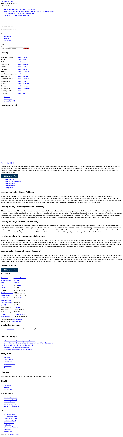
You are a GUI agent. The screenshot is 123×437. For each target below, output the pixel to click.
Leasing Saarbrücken (24, 83)
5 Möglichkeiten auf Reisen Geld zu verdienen (18, 349)
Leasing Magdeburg (24, 88)
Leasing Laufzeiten (10, 179)
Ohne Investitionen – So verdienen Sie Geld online (19, 13)
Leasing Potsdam (23, 64)
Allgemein (7, 358)
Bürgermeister (5, 316)
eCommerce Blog (9, 414)
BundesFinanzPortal (7, 26)
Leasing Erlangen (17, 319)
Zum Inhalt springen (7, 1)
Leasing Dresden (23, 86)
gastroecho (7, 425)
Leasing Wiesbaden (23, 71)
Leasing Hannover (23, 76)
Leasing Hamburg (23, 69)
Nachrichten (7, 36)
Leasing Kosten (8, 188)
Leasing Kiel (21, 91)
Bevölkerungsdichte (7, 293)
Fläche (3, 288)
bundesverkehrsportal (10, 398)
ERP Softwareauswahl (10, 419)
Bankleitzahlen (8, 360)
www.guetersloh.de (19, 314)
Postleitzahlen (5, 295)
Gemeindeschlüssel (7, 302)
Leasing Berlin (22, 62)
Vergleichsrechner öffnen (9, 176)
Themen (6, 39)
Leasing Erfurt (22, 93)
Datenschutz (8, 431)
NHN (19, 285)
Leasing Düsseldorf (23, 79)
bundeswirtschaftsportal (11, 406)
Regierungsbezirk (6, 280)
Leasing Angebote (9, 186)
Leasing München (23, 59)
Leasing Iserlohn (16, 321)
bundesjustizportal (9, 402)
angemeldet (10, 329)
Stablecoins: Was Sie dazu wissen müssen (17, 15)
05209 (20, 298)
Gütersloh (16, 283)
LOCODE (3, 305)
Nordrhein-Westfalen (19, 278)
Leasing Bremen (22, 67)
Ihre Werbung (8, 41)
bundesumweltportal (10, 400)
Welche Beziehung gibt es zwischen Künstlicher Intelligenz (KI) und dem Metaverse (29, 11)
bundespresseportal (10, 404)
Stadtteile (17, 307)
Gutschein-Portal (9, 423)
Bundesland (4, 278)
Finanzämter (8, 362)
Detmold (16, 280)
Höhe (2, 285)
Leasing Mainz (22, 81)
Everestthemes (14, 434)
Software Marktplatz (10, 421)
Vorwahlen (4, 298)
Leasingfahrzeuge (9, 183)
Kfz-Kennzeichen (6, 300)
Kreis (2, 283)
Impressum (7, 429)
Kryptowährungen (9, 364)
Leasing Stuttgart (23, 57)
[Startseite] (7, 97)
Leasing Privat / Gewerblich (12, 181)
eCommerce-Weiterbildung (12, 427)
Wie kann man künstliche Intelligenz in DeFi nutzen (19, 9)
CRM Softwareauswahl (11, 417)
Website (3, 314)
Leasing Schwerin (23, 74)
